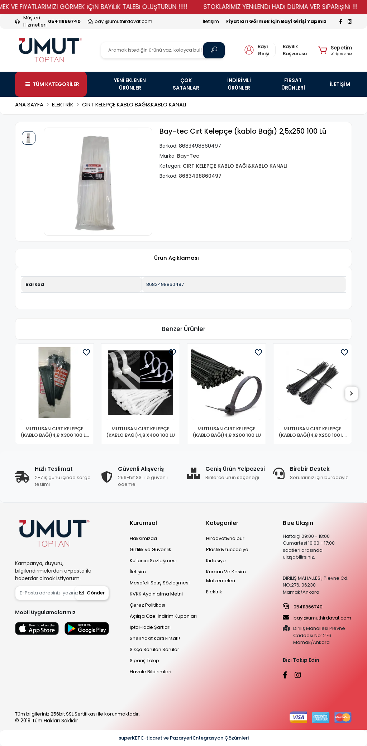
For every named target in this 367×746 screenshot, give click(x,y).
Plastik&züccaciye (227, 549)
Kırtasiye (216, 560)
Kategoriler (222, 523)
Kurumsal (143, 523)
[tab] (176, 258)
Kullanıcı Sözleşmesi (153, 560)
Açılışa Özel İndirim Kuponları (163, 616)
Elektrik (214, 591)
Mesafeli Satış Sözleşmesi (160, 582)
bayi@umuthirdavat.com (317, 617)
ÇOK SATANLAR (186, 84)
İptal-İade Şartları (150, 627)
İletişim (211, 21)
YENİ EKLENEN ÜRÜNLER (130, 84)
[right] (352, 393)
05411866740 (303, 606)
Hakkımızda (143, 538)
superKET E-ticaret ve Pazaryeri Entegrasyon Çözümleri (184, 738)
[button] (335, 50)
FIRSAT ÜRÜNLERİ (293, 84)
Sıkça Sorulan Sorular (154, 649)
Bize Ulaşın (298, 523)
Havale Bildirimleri (150, 671)
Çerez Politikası (147, 605)
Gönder (92, 592)
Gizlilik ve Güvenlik (150, 549)
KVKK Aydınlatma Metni (156, 593)
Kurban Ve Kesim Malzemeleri (226, 576)
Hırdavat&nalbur (225, 538)
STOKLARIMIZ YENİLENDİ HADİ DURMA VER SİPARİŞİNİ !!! (289, 7)
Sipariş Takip (144, 660)
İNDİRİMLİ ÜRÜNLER (239, 84)
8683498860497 (165, 284)
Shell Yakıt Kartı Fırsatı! (155, 638)
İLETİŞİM (340, 84)
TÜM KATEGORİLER (52, 84)
